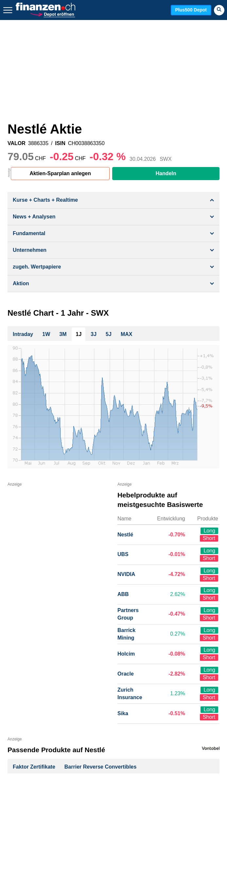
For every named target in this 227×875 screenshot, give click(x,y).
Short (209, 538)
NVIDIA (126, 574)
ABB (123, 594)
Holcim (126, 654)
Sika (122, 713)
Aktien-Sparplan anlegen (60, 173)
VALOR (17, 143)
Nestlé (125, 534)
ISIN (60, 143)
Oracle (125, 674)
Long (209, 530)
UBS (123, 554)
